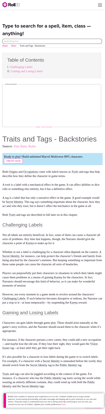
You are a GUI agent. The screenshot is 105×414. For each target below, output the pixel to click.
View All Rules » (94, 407)
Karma (30, 243)
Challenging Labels (21, 67)
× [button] (101, 397)
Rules (13, 46)
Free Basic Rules (25, 146)
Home (5, 46)
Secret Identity (14, 201)
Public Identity (68, 365)
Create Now (13, 160)
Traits (74, 171)
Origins (13, 171)
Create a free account (43, 127)
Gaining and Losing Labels (27, 71)
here (64, 404)
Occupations (30, 171)
